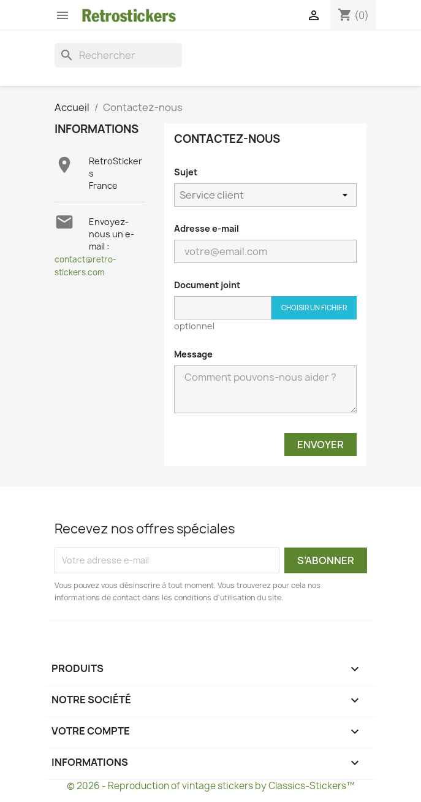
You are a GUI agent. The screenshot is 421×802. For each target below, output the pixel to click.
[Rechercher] (118, 55)
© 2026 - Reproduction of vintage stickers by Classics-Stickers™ (211, 785)
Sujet (185, 172)
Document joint (207, 285)
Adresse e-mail (206, 228)
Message (193, 354)
